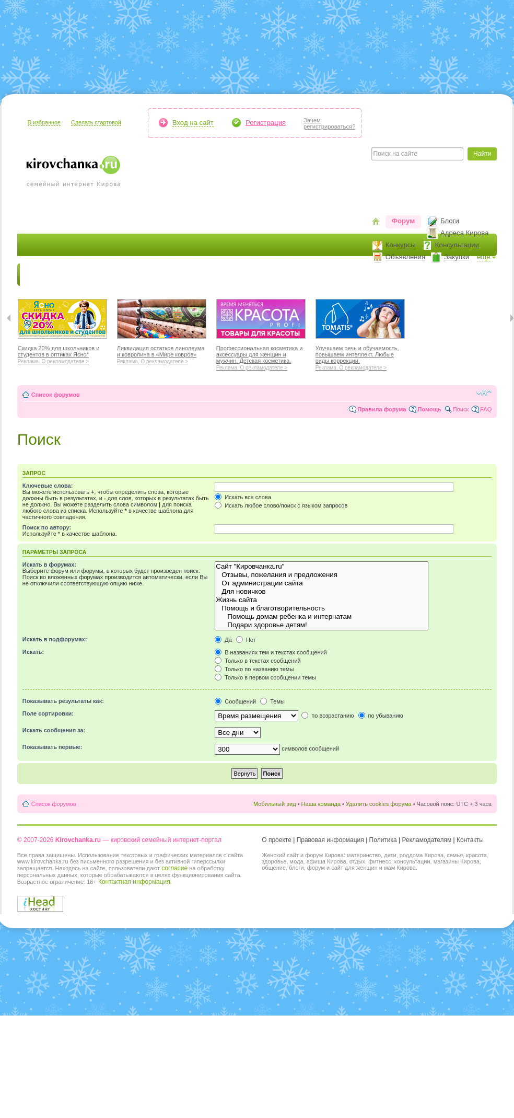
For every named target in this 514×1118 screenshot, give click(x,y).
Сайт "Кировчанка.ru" (321, 566)
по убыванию (380, 715)
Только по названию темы (254, 669)
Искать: (33, 652)
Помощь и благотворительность (321, 608)
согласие (174, 868)
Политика (383, 840)
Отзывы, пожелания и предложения (321, 575)
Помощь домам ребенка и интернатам (321, 617)
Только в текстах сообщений (258, 661)
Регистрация (266, 122)
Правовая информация (330, 840)
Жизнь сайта (321, 600)
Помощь (429, 409)
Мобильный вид (274, 804)
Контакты (470, 840)
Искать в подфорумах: (54, 639)
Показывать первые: (52, 747)
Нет (246, 640)
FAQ (486, 409)
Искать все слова (243, 497)
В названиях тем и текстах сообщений (271, 652)
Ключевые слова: (47, 485)
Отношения (335, 274)
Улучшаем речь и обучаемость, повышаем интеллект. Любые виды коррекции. (360, 356)
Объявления (405, 257)
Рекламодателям (427, 840)
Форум (403, 221)
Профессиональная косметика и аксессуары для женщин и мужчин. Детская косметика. (261, 356)
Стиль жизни (390, 274)
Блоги (449, 221)
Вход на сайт (193, 122)
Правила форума (381, 409)
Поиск (461, 409)
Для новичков (321, 591)
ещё (483, 257)
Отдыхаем (283, 274)
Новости (41, 274)
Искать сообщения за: (54, 730)
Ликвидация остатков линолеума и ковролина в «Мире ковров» (161, 353)
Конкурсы (401, 245)
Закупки (456, 257)
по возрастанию (327, 715)
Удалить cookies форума (379, 804)
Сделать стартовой (96, 122)
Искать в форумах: (49, 564)
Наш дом (236, 274)
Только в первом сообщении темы (265, 677)
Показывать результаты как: (63, 701)
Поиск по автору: (46, 527)
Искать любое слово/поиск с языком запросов (281, 505)
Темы (272, 701)
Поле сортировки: (48, 713)
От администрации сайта (321, 583)
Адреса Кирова (464, 233)
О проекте (276, 840)
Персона (441, 274)
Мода (199, 274)
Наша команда (321, 804)
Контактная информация (134, 881)
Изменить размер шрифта (484, 392)
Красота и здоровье (142, 274)
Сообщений (235, 701)
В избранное (44, 122)
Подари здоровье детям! (321, 625)
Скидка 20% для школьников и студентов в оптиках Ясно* (62, 353)
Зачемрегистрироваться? (329, 123)
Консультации (457, 245)
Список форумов (55, 394)
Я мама (81, 274)
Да (223, 640)
